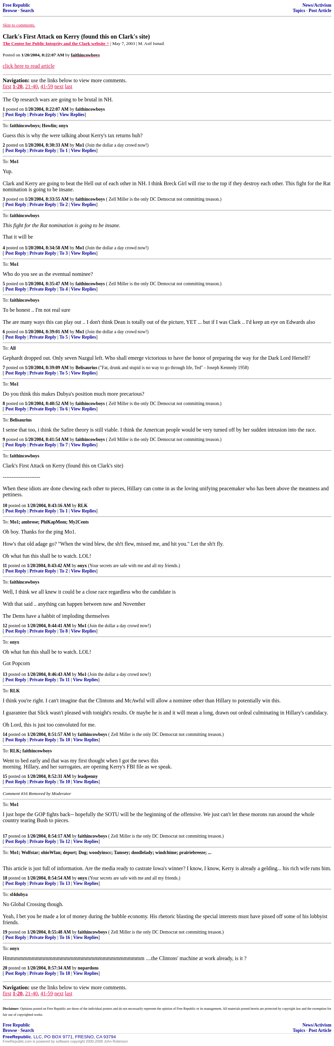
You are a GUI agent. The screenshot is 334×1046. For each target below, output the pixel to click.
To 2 (63, 204)
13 (5, 674)
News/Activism (316, 5)
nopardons (88, 967)
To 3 (63, 253)
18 (5, 878)
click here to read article (29, 66)
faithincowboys (90, 109)
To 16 (64, 937)
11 (5, 565)
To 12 (64, 841)
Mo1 (80, 145)
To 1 (63, 150)
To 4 (63, 289)
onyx (82, 565)
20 (5, 967)
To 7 (63, 444)
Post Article (319, 10)
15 (5, 776)
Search (27, 10)
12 (5, 625)
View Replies (72, 114)
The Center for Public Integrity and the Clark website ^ (56, 43)
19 (5, 932)
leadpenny (88, 776)
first (7, 86)
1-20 (17, 86)
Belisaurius (86, 367)
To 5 (63, 337)
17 (5, 836)
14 (5, 734)
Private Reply (43, 114)
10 (5, 505)
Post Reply (15, 114)
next (59, 86)
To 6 (63, 408)
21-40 (31, 86)
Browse (10, 10)
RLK (83, 505)
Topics (299, 10)
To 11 (64, 679)
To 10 (64, 739)
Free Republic (16, 5)
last (68, 86)
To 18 (64, 973)
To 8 (63, 631)
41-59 (46, 86)
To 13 (64, 883)
